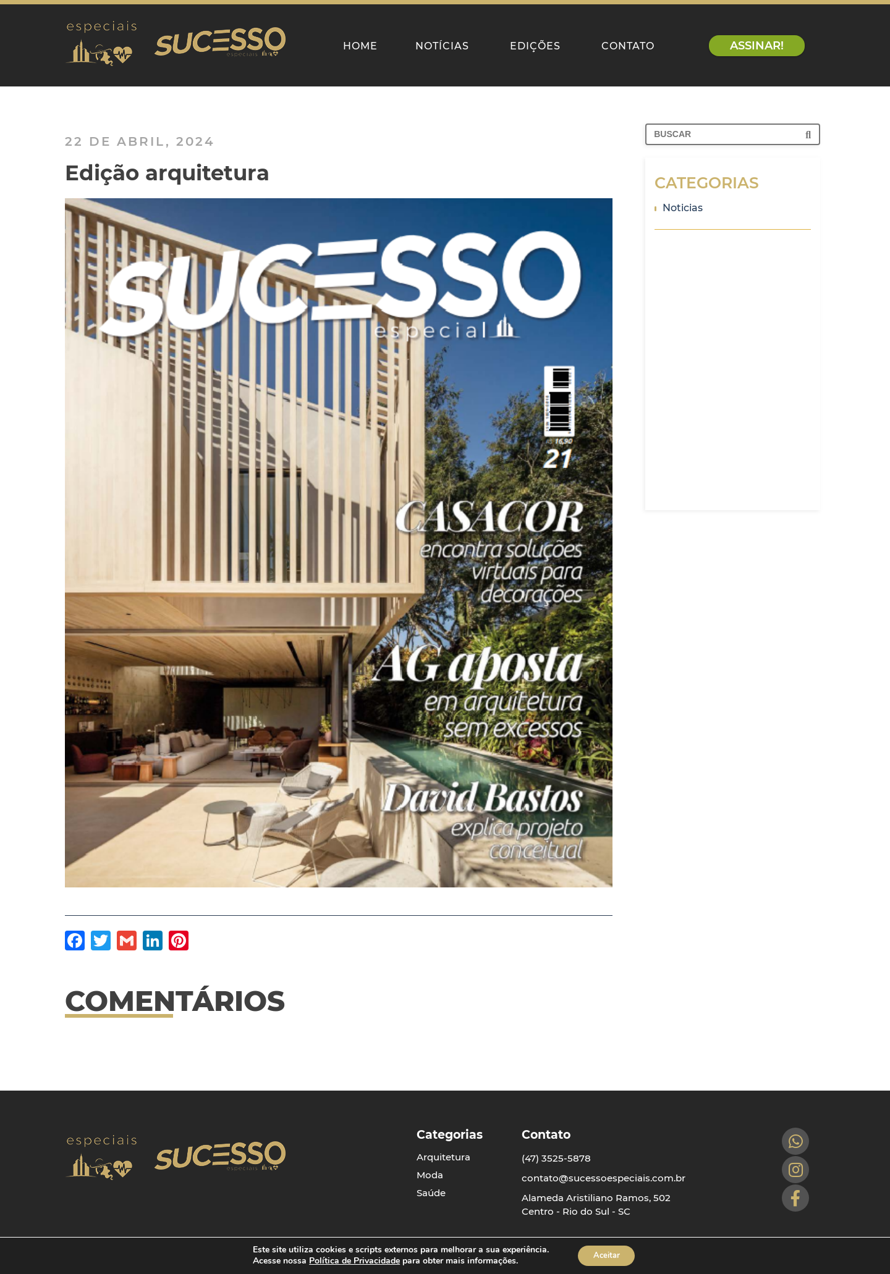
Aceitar (606, 1254)
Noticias (679, 208)
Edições (535, 46)
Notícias (442, 46)
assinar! (757, 45)
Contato (628, 46)
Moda (430, 1170)
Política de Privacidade (350, 1260)
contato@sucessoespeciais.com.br (603, 1173)
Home (360, 46)
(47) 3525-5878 (556, 1153)
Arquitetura (443, 1152)
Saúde (431, 1188)
